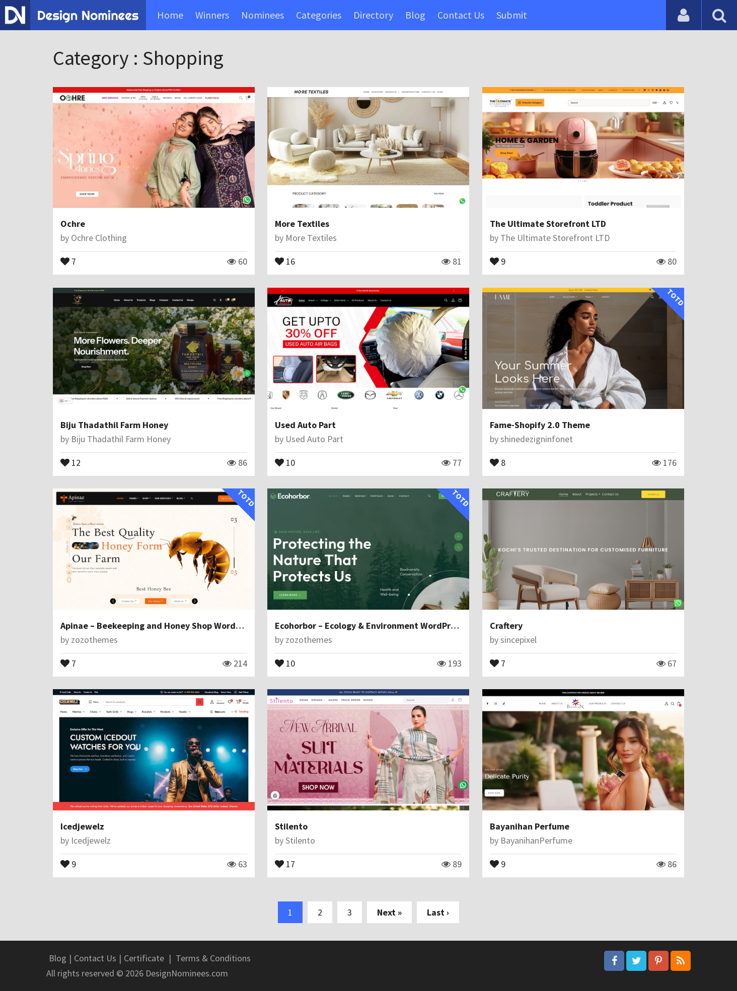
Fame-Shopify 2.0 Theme (540, 425)
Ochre (72, 223)
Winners (212, 15)
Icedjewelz (82, 826)
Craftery (506, 625)
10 (285, 462)
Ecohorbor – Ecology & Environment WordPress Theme (384, 625)
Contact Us (460, 15)
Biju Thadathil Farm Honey (114, 425)
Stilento (291, 826)
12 (70, 462)
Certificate (144, 958)
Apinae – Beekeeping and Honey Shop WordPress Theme (173, 625)
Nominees (262, 15)
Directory (373, 15)
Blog (415, 15)
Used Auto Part (305, 425)
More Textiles (302, 223)
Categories (318, 15)
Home (170, 15)
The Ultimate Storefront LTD (548, 223)
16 (285, 261)
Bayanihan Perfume (529, 826)
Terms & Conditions (213, 958)
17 (285, 863)
